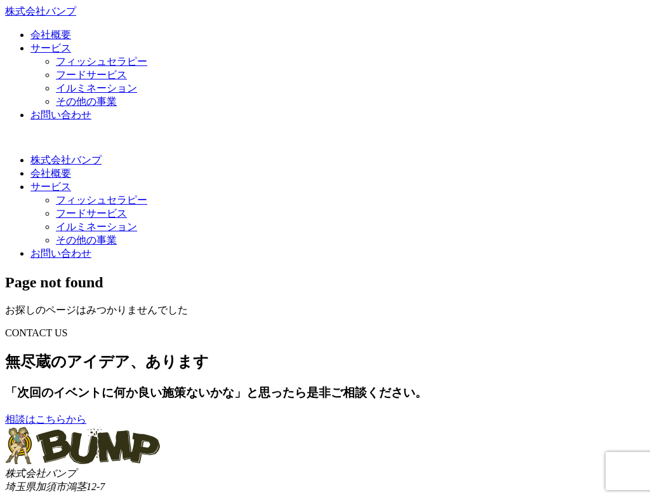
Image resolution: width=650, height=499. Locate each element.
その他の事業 (86, 101)
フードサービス (91, 74)
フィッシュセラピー (101, 61)
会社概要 (50, 34)
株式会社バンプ (66, 159)
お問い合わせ (60, 114)
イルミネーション (96, 88)
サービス (50, 48)
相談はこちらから (45, 419)
